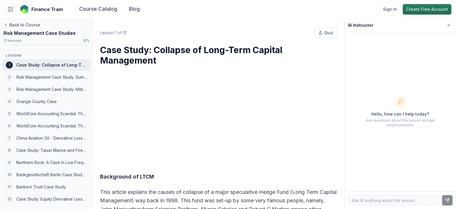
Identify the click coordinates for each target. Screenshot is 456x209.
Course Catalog (98, 9)
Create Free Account (427, 9)
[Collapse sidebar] (10, 9)
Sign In (390, 9)
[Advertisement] (218, 115)
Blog (134, 9)
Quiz (325, 32)
